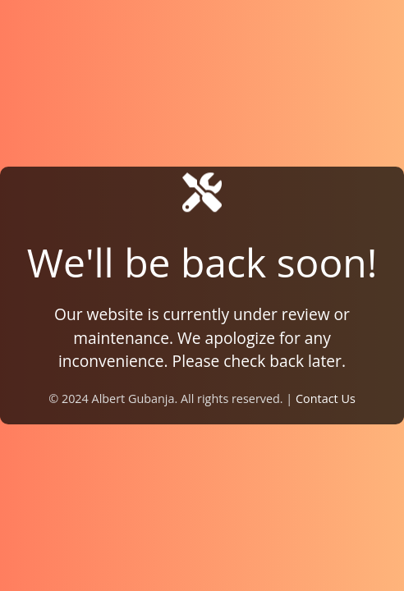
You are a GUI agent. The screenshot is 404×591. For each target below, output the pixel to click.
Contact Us (326, 398)
